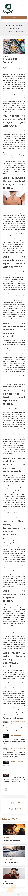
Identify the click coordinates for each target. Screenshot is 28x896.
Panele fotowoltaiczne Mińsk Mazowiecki (14, 809)
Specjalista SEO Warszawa (12, 846)
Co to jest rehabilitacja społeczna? (14, 803)
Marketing (6, 842)
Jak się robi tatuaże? (16, 735)
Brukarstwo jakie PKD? (11, 868)
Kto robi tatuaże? (15, 775)
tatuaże (12, 68)
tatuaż (23, 80)
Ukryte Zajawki (8, 864)
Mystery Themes (21, 894)
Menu (14, 17)
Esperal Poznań (8, 889)
